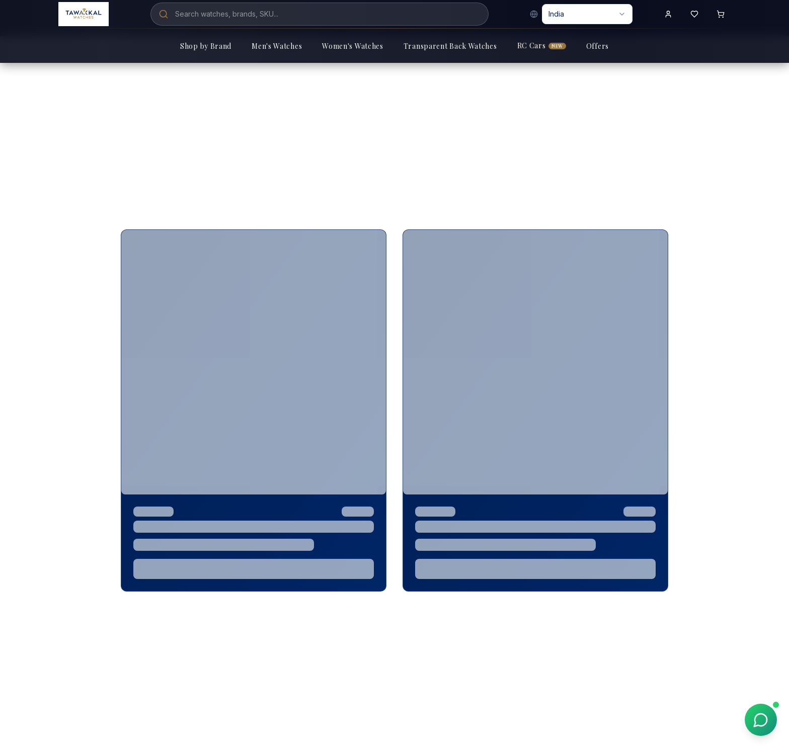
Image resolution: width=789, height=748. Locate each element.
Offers (597, 46)
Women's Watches (352, 46)
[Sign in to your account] (668, 14)
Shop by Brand (205, 46)
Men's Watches (277, 46)
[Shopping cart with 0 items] (721, 14)
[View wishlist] (694, 14)
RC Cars (541, 45)
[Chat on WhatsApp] (761, 720)
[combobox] (587, 14)
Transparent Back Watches (450, 46)
